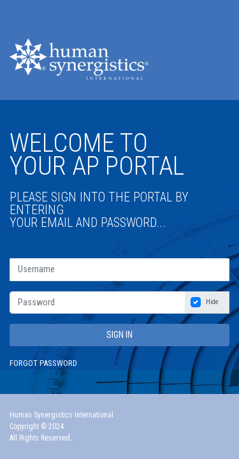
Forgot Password (43, 363)
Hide (212, 302)
